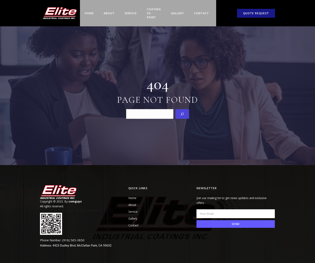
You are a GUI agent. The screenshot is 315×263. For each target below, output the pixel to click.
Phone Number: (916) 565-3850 (62, 235)
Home (86, 10)
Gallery (176, 10)
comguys (75, 196)
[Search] (182, 108)
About (106, 10)
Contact (200, 10)
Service (128, 10)
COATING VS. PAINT (151, 10)
